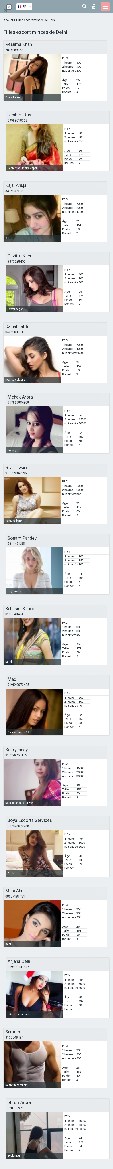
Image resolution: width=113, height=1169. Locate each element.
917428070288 (18, 826)
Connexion (93, 6)
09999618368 (17, 120)
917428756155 (16, 755)
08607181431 (15, 896)
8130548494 (14, 614)
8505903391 (14, 332)
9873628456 (16, 261)
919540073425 (18, 685)
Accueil (8, 20)
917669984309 (18, 403)
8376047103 (14, 191)
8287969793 (16, 1108)
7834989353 (14, 50)
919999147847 (18, 967)
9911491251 (16, 544)
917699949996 (16, 473)
